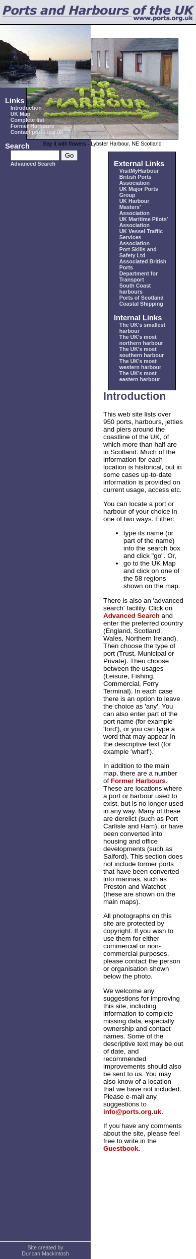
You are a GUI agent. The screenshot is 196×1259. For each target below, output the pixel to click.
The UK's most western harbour (140, 364)
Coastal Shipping (141, 304)
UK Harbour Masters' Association (134, 207)
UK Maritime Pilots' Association (143, 222)
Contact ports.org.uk (37, 132)
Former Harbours (32, 126)
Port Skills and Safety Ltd (138, 252)
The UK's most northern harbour (141, 340)
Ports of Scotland (141, 298)
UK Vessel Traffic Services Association (141, 237)
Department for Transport (138, 276)
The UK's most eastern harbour (139, 376)
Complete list (27, 120)
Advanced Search (33, 164)
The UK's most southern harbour (141, 352)
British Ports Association (135, 180)
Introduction (26, 108)
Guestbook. (121, 1148)
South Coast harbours (135, 289)
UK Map (21, 114)
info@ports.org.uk (132, 1111)
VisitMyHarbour (139, 171)
